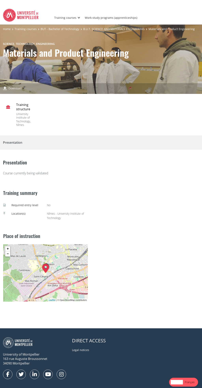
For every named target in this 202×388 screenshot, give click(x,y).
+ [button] (8, 248)
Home (7, 29)
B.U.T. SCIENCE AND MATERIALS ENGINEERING (114, 29)
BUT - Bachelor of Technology (60, 29)
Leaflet (52, 299)
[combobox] (177, 382)
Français (190, 382)
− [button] (8, 254)
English (177, 382)
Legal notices (80, 350)
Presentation (12, 142)
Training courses (65, 18)
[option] (189, 382)
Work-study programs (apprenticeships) (111, 18)
